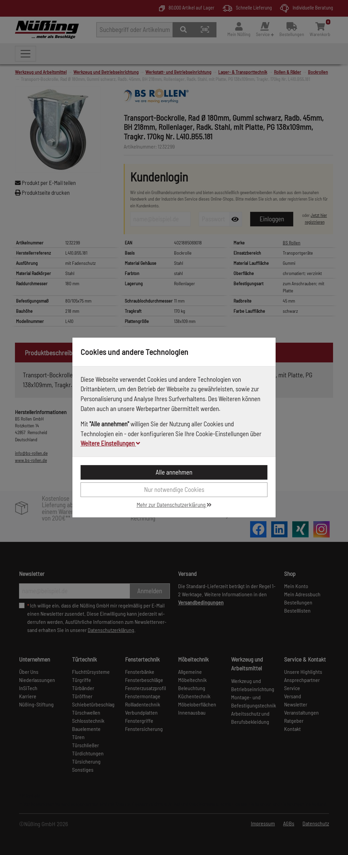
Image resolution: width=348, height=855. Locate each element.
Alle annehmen (174, 472)
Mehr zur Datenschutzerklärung (174, 504)
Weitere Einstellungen (110, 443)
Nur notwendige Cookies (174, 489)
